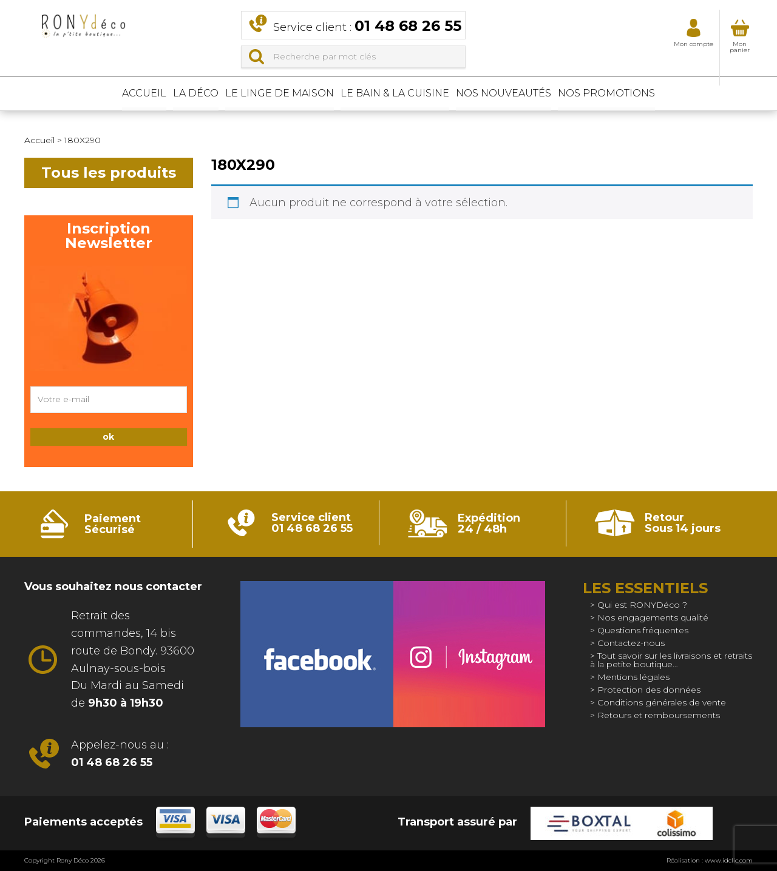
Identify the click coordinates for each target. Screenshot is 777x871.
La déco (160, 93)
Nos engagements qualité (652, 617)
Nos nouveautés (539, 93)
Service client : (367, 26)
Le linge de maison (268, 93)
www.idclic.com (729, 860)
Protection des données (649, 689)
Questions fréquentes (642, 630)
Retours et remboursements (658, 715)
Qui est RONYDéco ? (642, 604)
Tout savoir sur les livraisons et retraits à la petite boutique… (671, 659)
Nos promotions (665, 93)
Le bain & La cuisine (407, 93)
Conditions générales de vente (661, 702)
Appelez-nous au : (120, 753)
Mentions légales (633, 677)
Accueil (85, 93)
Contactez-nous (631, 643)
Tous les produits (108, 172)
